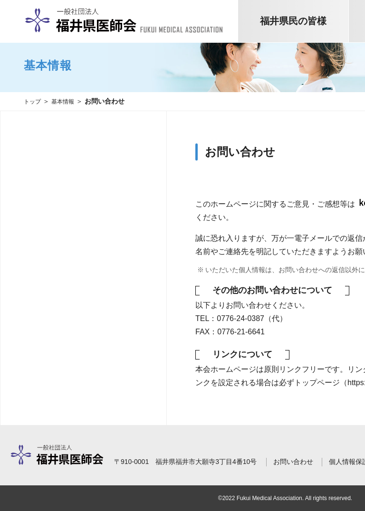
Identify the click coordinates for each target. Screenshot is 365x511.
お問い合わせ (293, 461)
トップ (34, 101)
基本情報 (67, 101)
